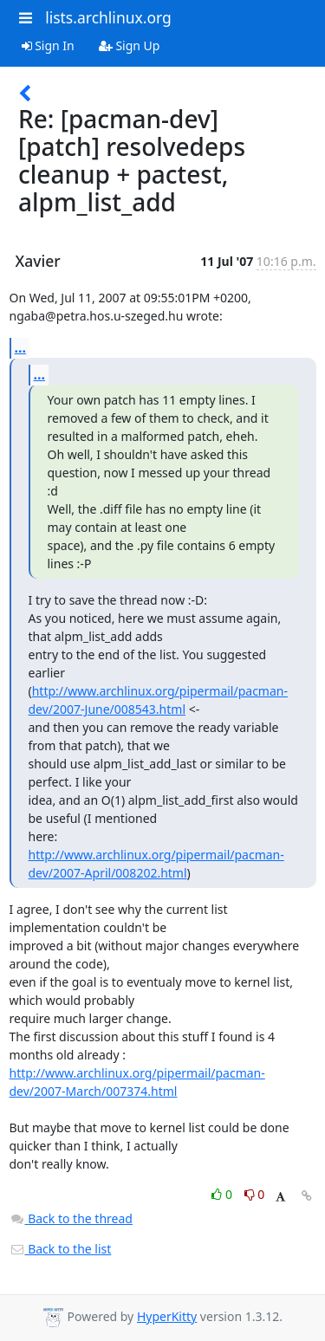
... (21, 347)
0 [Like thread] (223, 1194)
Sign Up (129, 45)
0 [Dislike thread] (254, 1194)
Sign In (48, 45)
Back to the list (61, 1249)
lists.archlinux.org (108, 17)
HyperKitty (167, 1316)
